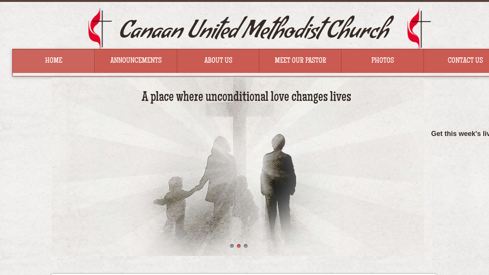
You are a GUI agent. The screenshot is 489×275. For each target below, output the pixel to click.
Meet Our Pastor (300, 61)
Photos (382, 61)
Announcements (136, 61)
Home (53, 61)
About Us (218, 61)
